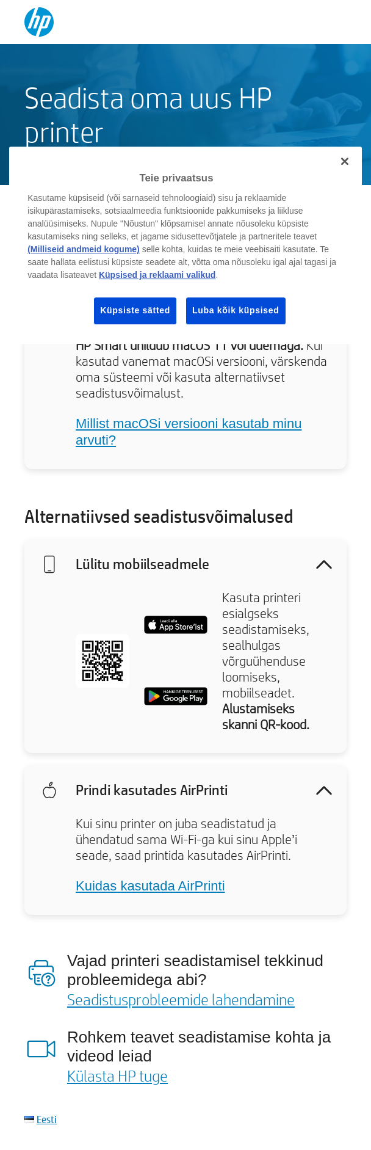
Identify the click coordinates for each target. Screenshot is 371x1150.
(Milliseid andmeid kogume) (83, 249)
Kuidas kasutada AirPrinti (150, 885)
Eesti (47, 1119)
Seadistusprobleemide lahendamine (181, 999)
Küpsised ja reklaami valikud (157, 275)
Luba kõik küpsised (235, 310)
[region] (185, 245)
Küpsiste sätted (135, 310)
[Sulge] (344, 161)
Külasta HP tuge (117, 1075)
